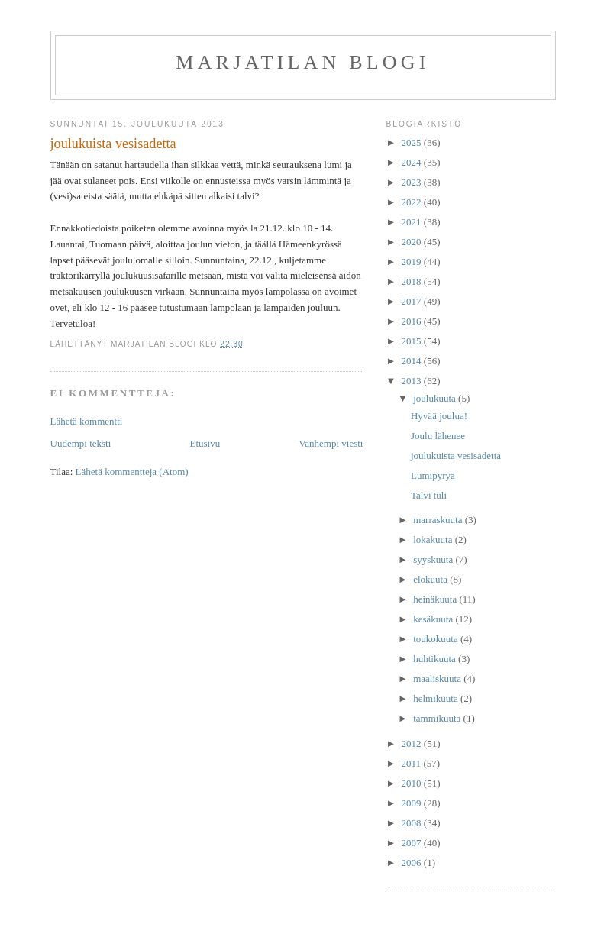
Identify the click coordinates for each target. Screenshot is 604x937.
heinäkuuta (436, 599)
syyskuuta (434, 559)
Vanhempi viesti (331, 443)
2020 (413, 241)
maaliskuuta (438, 678)
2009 (413, 803)
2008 (413, 823)
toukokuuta (436, 639)
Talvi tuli (429, 495)
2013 (413, 380)
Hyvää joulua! (439, 416)
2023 (413, 182)
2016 (413, 321)
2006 (413, 862)
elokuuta (431, 579)
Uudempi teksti (80, 443)
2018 (413, 281)
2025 (413, 142)
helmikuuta (436, 698)
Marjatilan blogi (302, 62)
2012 (413, 743)
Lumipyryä (433, 475)
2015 (413, 341)
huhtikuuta (435, 658)
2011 (413, 763)
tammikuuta (438, 718)
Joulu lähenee (438, 435)
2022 (413, 202)
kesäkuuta (434, 619)
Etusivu (204, 443)
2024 (413, 162)
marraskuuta (439, 519)
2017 (413, 301)
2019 (413, 261)
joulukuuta (435, 398)
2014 (413, 361)
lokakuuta (434, 539)
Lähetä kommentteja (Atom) (132, 471)
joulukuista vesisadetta (456, 455)
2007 (413, 842)
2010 (413, 783)
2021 (413, 222)
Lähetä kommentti (86, 421)
